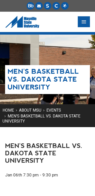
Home (8, 110)
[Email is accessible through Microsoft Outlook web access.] (39, 6)
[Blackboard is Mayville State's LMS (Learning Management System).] (30, 6)
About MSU (30, 110)
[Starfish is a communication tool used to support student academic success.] (65, 6)
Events (53, 110)
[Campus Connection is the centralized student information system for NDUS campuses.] (56, 6)
